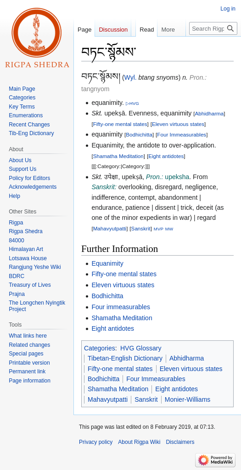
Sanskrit (141, 228)
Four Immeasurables (181, 134)
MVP (158, 228)
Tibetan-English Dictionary (125, 358)
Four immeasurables (120, 307)
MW (169, 228)
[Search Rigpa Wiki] (213, 46)
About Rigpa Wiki (139, 442)
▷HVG (132, 103)
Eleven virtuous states (178, 124)
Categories (99, 348)
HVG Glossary (140, 348)
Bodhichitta (139, 134)
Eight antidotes (166, 156)
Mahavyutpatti (110, 228)
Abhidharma (209, 113)
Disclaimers (180, 442)
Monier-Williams (188, 399)
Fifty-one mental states (120, 124)
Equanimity (107, 263)
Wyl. (130, 77)
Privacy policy (95, 442)
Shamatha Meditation (118, 156)
